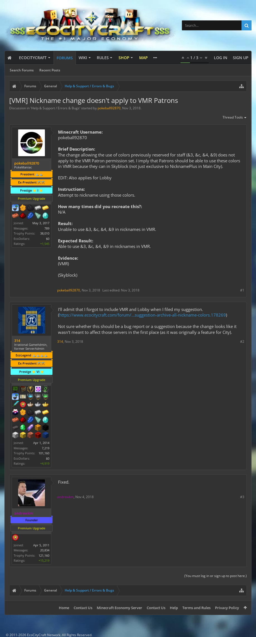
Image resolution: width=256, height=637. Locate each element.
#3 (242, 497)
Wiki (83, 57)
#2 (242, 341)
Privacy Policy (227, 607)
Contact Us (83, 607)
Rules (103, 57)
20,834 (44, 550)
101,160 (43, 453)
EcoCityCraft (33, 57)
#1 (242, 290)
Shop (124, 57)
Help (174, 607)
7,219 (45, 448)
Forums (65, 58)
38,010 (44, 233)
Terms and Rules (196, 607)
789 (46, 228)
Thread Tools (235, 117)
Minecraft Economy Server (119, 607)
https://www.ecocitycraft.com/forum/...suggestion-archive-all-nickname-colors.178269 (142, 315)
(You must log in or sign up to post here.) (215, 575)
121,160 (43, 555)
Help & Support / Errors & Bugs (55, 108)
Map (143, 57)
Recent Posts (49, 70)
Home (64, 607)
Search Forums (22, 70)
